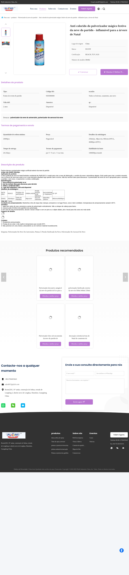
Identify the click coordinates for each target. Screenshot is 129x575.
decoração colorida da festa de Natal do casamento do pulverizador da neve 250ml (79, 338)
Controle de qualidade (79, 446)
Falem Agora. (86, 8)
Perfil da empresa (78, 438)
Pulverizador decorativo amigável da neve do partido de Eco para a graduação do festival (50, 290)
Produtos (42, 9)
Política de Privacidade (20, 469)
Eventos (73, 9)
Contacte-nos (63, 9)
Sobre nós (52, 9)
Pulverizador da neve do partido (27, 17)
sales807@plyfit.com (12, 384)
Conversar (84, 72)
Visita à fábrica (77, 441)
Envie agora (79, 402)
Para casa (33, 9)
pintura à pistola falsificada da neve (48, 232)
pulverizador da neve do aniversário (21, 232)
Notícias (91, 441)
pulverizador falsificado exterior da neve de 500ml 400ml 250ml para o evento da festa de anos (79, 290)
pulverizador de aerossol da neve (73, 232)
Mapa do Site (77, 449)
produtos (13, 17)
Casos (91, 438)
